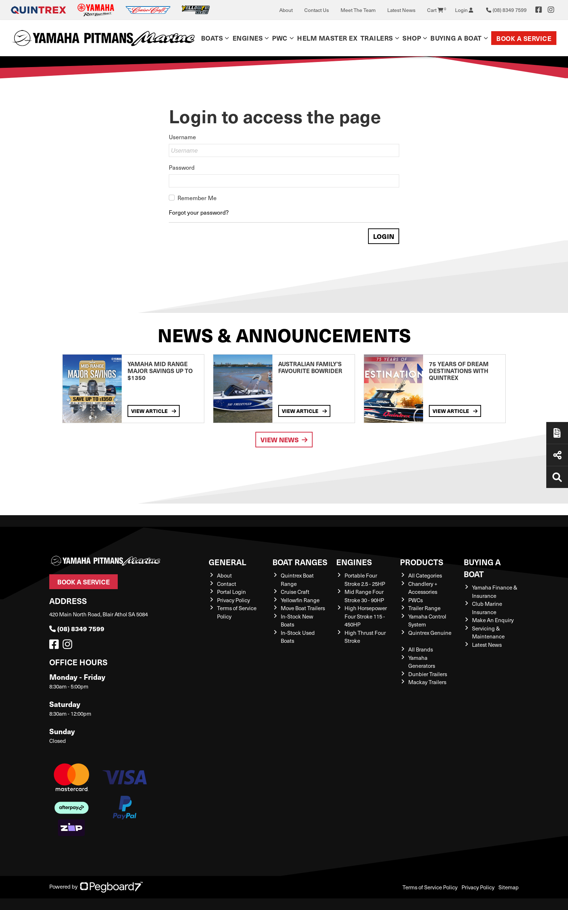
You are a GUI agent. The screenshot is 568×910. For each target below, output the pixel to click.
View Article (153, 410)
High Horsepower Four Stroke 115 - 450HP (365, 616)
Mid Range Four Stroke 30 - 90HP (364, 596)
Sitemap (508, 887)
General (227, 561)
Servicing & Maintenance (488, 632)
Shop (411, 37)
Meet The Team (358, 10)
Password (182, 167)
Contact (226, 584)
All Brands (420, 649)
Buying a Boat (456, 37)
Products (421, 561)
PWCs (415, 600)
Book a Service (523, 38)
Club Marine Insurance (487, 608)
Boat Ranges (299, 561)
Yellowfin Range (300, 600)
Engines (248, 37)
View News (284, 439)
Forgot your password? (199, 212)
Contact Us (316, 10)
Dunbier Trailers (427, 674)
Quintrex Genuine (429, 633)
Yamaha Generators (421, 662)
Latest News (401, 10)
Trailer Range (424, 608)
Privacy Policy (233, 600)
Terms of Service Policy (430, 887)
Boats (212, 37)
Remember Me (197, 197)
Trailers (376, 37)
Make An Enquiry (493, 620)
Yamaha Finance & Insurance (494, 591)
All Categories (425, 575)
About (286, 10)
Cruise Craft (295, 592)
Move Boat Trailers (303, 608)
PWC (280, 37)
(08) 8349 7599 (76, 628)
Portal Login (231, 592)
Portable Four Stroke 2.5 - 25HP (364, 579)
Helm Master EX (327, 37)
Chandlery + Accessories (422, 588)
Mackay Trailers (427, 682)
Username (182, 136)
